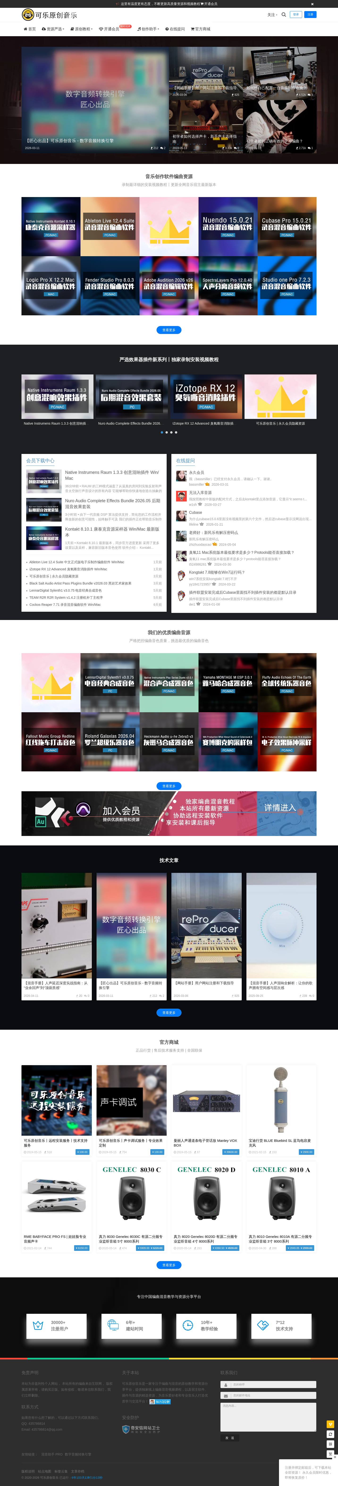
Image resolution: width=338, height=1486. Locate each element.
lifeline (194, 524)
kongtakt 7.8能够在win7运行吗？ (217, 572)
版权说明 (28, 1471)
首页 (30, 29)
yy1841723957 (200, 584)
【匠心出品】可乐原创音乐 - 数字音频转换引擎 (130, 985)
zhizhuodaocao (200, 544)
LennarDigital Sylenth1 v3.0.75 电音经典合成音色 (66, 590)
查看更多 (169, 330)
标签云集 (61, 1471)
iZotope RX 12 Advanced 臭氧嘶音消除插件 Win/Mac (211, 423)
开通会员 (210, 4)
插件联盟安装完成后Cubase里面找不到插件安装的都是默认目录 (242, 592)
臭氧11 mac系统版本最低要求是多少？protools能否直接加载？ (242, 552)
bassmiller (196, 484)
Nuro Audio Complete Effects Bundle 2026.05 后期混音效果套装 (145, 423)
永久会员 (196, 472)
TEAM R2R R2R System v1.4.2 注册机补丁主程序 (66, 597)
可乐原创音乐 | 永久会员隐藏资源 (280, 423)
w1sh (193, 504)
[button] (162, 432)
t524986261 (198, 564)
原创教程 (80, 29)
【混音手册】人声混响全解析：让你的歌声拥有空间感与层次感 (281, 985)
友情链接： (29, 1454)
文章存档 (77, 1471)
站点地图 (44, 1471)
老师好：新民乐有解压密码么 (213, 533)
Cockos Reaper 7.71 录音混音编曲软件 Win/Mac (65, 605)
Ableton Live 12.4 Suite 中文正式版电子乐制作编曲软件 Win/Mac (76, 562)
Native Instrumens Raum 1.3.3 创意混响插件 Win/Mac (63, 423)
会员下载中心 (40, 460)
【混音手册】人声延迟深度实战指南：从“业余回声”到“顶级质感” (56, 985)
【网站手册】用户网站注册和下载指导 (204, 983)
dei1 (192, 604)
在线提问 (175, 29)
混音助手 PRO (52, 1454)
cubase (195, 512)
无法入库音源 (200, 493)
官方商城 (200, 29)
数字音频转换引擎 (78, 1454)
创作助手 (147, 29)
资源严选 (52, 29)
